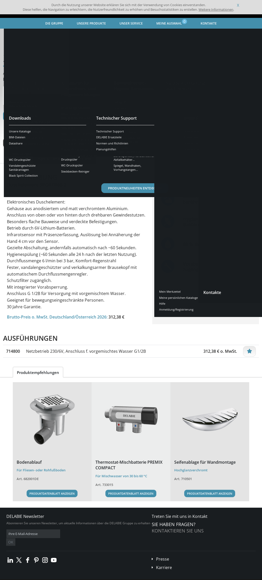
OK (87, 533)
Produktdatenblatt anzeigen (52, 493)
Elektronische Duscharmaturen (147, 34)
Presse (162, 551)
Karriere (164, 560)
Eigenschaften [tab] (50, 158)
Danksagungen (102, 576)
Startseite (14, 34)
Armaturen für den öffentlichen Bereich (88, 34)
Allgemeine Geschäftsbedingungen (46, 576)
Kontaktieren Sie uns (178, 531)
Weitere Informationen (216, 9)
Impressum (80, 576)
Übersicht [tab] (19, 158)
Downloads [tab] (82, 158)
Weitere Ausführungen (31, 143)
